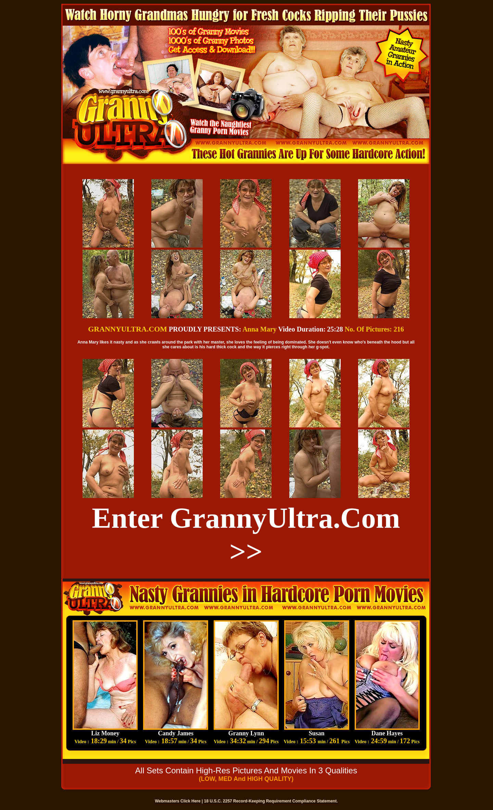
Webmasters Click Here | (179, 801)
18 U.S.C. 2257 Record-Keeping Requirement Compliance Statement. (271, 801)
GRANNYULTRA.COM (127, 329)
